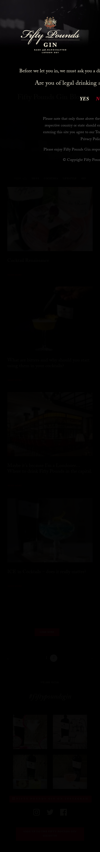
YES (84, 98)
